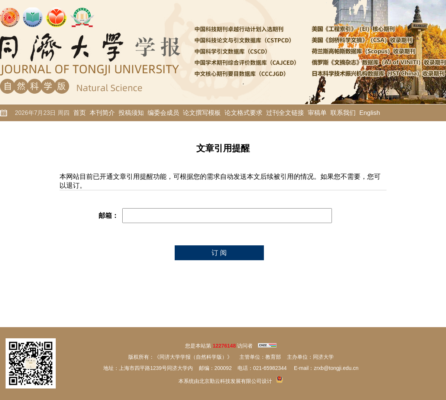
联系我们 (343, 112)
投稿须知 (131, 112)
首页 (79, 112)
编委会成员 (163, 112)
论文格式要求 (243, 112)
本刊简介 (102, 112)
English (369, 112)
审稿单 (317, 112)
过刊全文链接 (285, 112)
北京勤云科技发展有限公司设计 (235, 381)
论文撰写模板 (202, 112)
